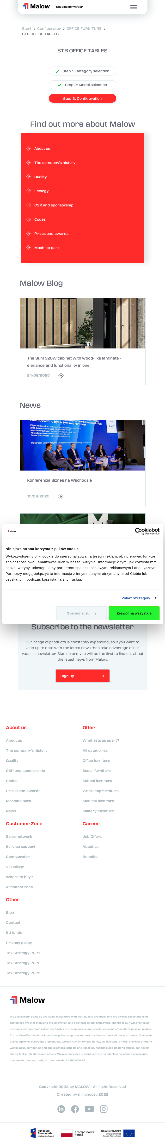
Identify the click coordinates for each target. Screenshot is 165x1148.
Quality (12, 760)
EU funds (14, 932)
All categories (95, 750)
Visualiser (15, 866)
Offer (89, 727)
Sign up (67, 675)
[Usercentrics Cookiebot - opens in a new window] (138, 531)
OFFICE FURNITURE (84, 28)
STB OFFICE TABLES (40, 33)
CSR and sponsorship (25, 770)
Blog (10, 912)
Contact (13, 922)
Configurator (49, 28)
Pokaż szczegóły (136, 598)
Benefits (90, 856)
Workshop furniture (101, 790)
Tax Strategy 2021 (23, 952)
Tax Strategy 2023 (23, 972)
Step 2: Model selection (82, 84)
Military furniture (98, 810)
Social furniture (97, 770)
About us (16, 727)
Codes (11, 780)
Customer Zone (24, 823)
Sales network (19, 836)
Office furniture (96, 760)
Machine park (18, 800)
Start (26, 28)
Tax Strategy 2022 (23, 962)
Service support (20, 846)
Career (91, 823)
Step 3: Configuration (82, 98)
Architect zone (19, 886)
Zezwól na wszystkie (134, 613)
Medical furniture (98, 800)
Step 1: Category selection (82, 70)
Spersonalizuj (81, 613)
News (11, 810)
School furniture (97, 780)
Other (12, 899)
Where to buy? (19, 876)
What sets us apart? (101, 740)
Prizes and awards (23, 790)
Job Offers (92, 836)
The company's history (27, 750)
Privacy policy (19, 942)
